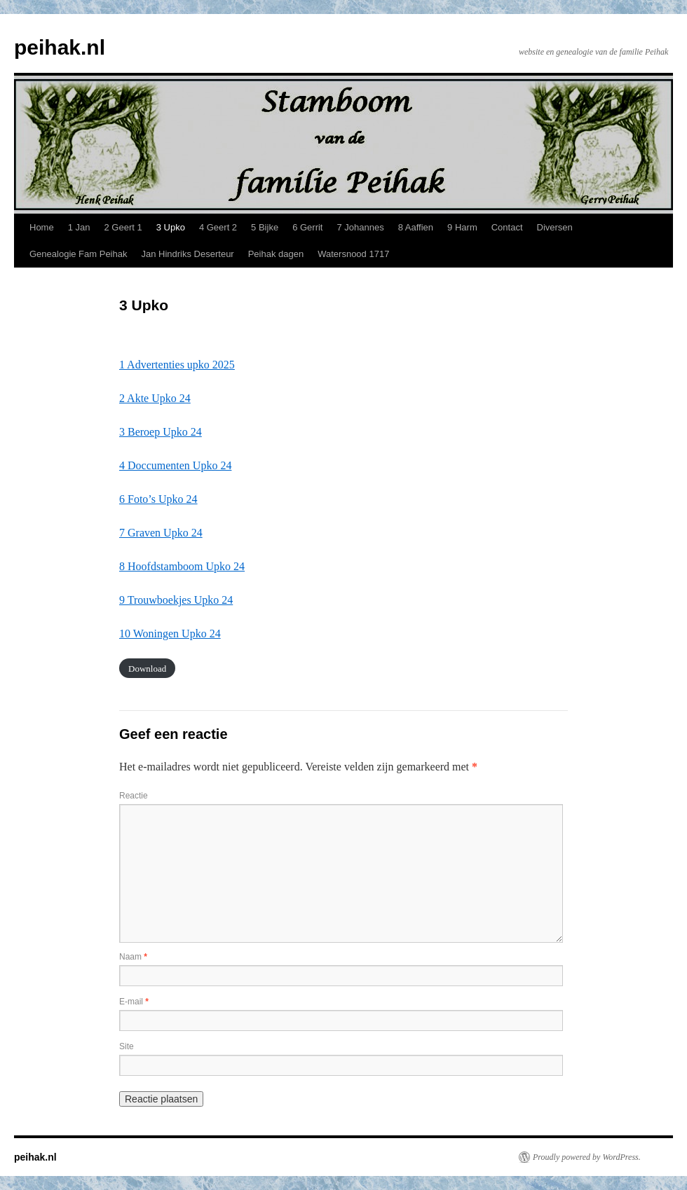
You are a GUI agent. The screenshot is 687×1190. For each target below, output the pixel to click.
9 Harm (462, 227)
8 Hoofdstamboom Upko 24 (182, 566)
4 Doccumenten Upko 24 (175, 465)
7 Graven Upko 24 (161, 533)
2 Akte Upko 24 (155, 398)
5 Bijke (264, 227)
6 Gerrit (307, 227)
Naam (133, 957)
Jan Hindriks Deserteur (187, 254)
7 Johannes (359, 227)
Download (147, 668)
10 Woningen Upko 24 (170, 633)
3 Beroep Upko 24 (160, 432)
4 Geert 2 (218, 227)
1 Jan (79, 227)
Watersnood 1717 (353, 254)
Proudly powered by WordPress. (587, 1157)
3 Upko (170, 227)
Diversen (555, 227)
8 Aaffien (415, 227)
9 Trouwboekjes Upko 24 (176, 600)
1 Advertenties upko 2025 (177, 365)
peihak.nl (59, 47)
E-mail (134, 1001)
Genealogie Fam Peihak (78, 254)
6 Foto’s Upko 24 (158, 499)
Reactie (133, 796)
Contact (507, 227)
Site (126, 1046)
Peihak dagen (276, 254)
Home (41, 227)
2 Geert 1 (123, 227)
